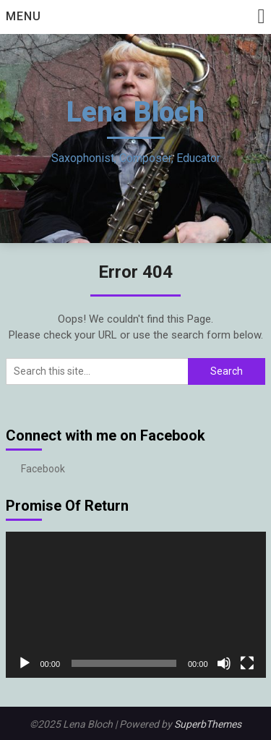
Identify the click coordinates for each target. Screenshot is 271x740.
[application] (136, 605)
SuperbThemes (207, 724)
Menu (23, 16)
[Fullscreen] (247, 663)
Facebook (43, 469)
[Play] (24, 663)
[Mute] (224, 663)
